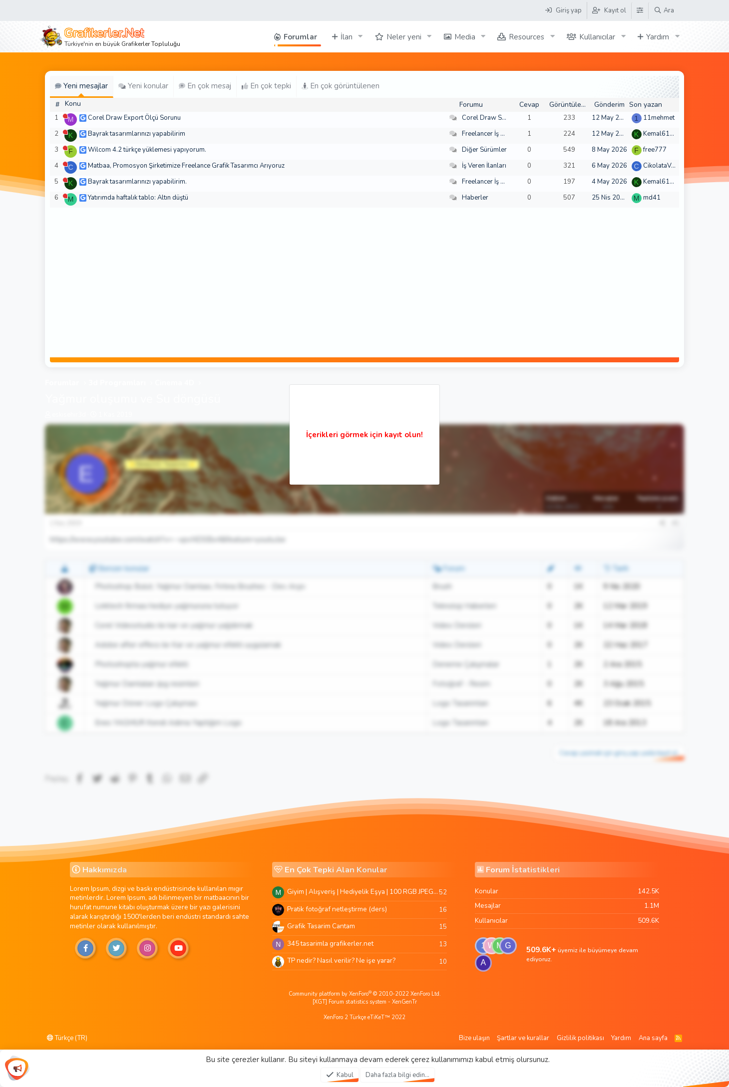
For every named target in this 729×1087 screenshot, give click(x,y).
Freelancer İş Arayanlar (495, 133)
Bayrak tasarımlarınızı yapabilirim (136, 133)
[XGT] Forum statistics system (365, 1002)
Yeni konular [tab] (143, 86)
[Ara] (664, 10)
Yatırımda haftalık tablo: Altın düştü (138, 197)
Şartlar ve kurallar (523, 1038)
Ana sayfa (653, 1038)
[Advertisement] (364, 282)
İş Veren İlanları (484, 165)
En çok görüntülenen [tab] (340, 86)
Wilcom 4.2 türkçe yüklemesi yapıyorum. (147, 149)
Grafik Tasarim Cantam (321, 926)
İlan (347, 37)
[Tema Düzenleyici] (639, 10)
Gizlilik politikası (580, 1038)
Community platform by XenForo (365, 994)
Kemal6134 (660, 133)
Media (464, 37)
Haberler (475, 197)
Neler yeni (403, 37)
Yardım (657, 37)
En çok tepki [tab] (266, 86)
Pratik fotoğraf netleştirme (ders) (337, 909)
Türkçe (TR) (67, 1038)
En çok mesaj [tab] (205, 86)
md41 (652, 197)
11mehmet (659, 117)
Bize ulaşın (474, 1038)
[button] (360, 36)
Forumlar (300, 37)
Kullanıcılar (597, 37)
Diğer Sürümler (484, 149)
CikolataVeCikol (666, 165)
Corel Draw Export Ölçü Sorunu (134, 117)
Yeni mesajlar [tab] (81, 86)
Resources (526, 37)
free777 (655, 149)
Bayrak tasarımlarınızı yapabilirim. (137, 181)
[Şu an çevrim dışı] (65, 116)
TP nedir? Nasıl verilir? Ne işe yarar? (341, 960)
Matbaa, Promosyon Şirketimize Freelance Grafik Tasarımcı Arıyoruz (186, 165)
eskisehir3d (69, 414)
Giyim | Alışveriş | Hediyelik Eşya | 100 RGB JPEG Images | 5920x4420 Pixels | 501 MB (363, 891)
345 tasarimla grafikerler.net (330, 943)
